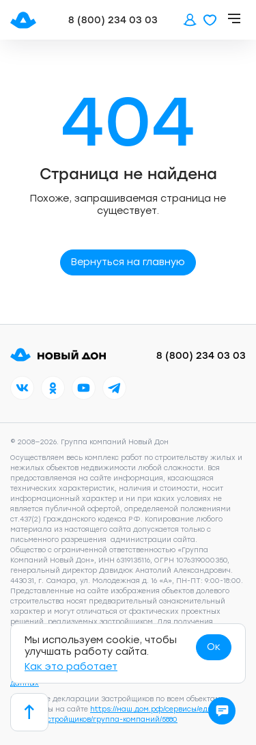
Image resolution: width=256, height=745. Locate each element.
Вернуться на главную (128, 262)
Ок (214, 647)
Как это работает (71, 667)
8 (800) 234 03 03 (113, 20)
